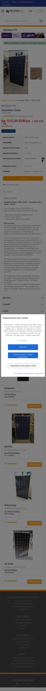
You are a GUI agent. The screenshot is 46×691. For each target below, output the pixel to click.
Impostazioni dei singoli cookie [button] (23, 366)
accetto (23, 347)
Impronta (39, 373)
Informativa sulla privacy (24, 373)
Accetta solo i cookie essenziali (23, 356)
